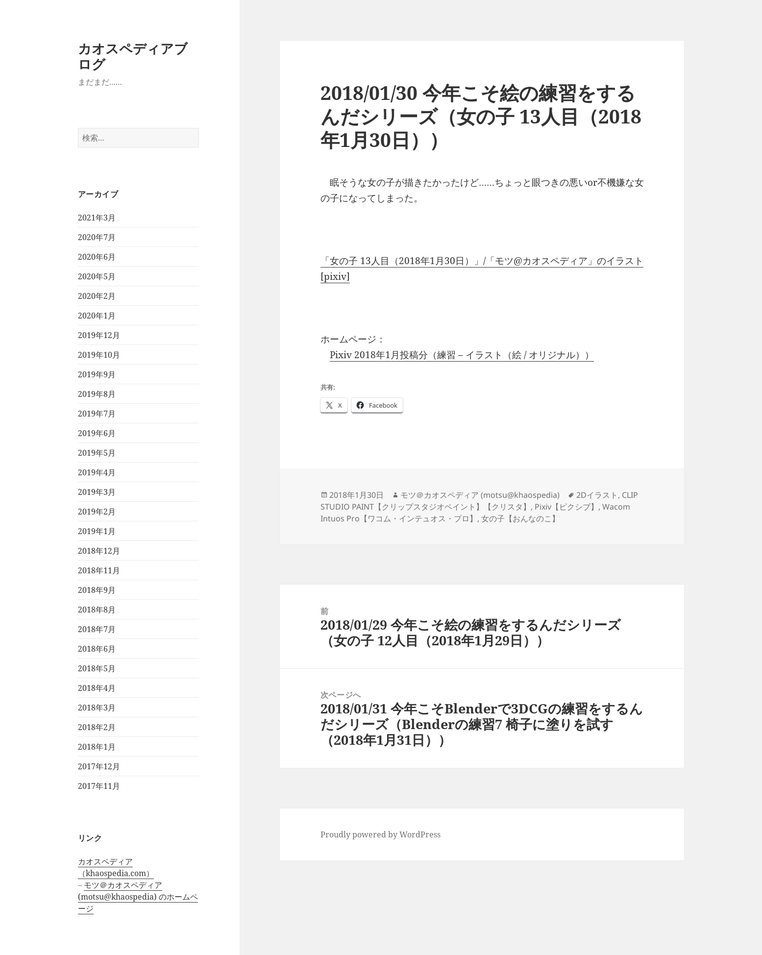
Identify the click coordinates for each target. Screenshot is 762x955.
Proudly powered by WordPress (380, 834)
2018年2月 (97, 727)
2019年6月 (97, 433)
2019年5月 (97, 452)
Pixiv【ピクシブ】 (566, 506)
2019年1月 (97, 531)
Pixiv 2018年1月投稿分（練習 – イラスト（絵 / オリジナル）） (462, 354)
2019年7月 (97, 413)
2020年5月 (97, 276)
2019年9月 (97, 374)
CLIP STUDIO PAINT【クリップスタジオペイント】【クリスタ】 (479, 501)
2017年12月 (99, 766)
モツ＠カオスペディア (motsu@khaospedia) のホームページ (138, 897)
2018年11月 (99, 570)
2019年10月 (99, 354)
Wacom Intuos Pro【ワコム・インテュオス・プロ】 (475, 512)
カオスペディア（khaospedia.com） (116, 867)
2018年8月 (97, 609)
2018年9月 (97, 590)
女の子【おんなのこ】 (520, 518)
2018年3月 (97, 707)
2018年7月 (97, 629)
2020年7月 (97, 237)
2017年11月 (99, 786)
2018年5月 (97, 668)
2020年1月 (97, 315)
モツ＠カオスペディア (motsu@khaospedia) (480, 495)
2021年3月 (97, 217)
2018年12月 (99, 550)
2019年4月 (97, 472)
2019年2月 (97, 511)
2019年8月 (97, 394)
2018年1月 (97, 746)
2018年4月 (97, 688)
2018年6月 (97, 648)
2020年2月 (97, 296)
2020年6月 (97, 256)
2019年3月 (97, 492)
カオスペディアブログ (133, 56)
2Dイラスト (597, 495)
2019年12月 (99, 335)
